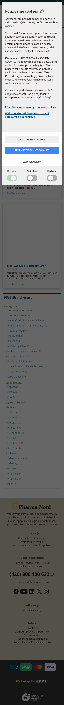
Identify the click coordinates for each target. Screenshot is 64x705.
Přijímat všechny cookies (32, 150)
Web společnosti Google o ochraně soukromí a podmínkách (27, 114)
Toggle (12, 178)
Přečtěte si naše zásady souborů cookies (30, 107)
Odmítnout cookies (32, 139)
